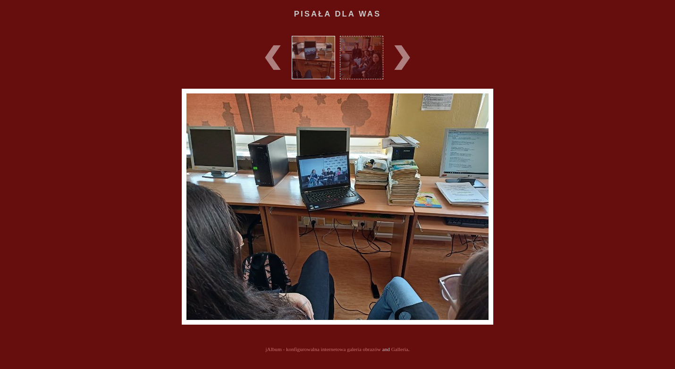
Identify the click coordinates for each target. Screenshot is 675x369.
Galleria (399, 349)
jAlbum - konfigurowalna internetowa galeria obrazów (323, 349)
